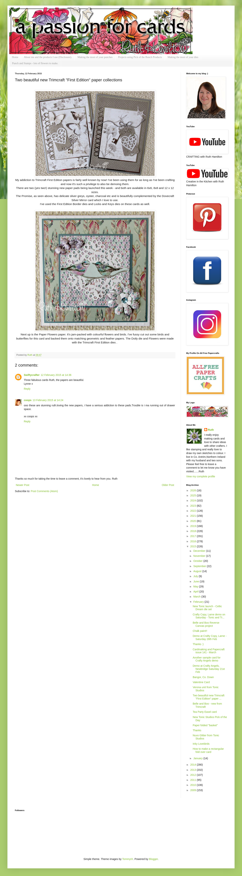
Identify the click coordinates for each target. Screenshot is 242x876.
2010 (193, 784)
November (199, 555)
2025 (193, 495)
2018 (193, 531)
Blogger (153, 859)
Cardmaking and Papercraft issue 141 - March (209, 651)
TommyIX (127, 859)
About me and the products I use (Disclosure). (48, 57)
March (197, 596)
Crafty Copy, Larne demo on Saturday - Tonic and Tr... (209, 616)
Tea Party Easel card (205, 711)
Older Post (168, 485)
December (199, 550)
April (196, 591)
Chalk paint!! (200, 630)
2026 (193, 490)
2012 (193, 774)
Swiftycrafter (32, 374)
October (198, 560)
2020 (193, 521)
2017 (193, 536)
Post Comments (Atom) (44, 491)
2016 (193, 541)
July (196, 576)
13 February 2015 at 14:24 (48, 400)
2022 (193, 510)
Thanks (197, 730)
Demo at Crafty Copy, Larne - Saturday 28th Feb (210, 637)
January (198, 758)
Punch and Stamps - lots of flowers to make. (35, 63)
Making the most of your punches (95, 57)
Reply (27, 388)
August (197, 571)
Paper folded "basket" (205, 725)
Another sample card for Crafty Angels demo (206, 659)
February (198, 601)
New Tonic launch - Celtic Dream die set (207, 608)
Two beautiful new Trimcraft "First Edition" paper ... (208, 697)
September (200, 566)
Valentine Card (201, 682)
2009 (193, 790)
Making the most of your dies (183, 57)
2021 (193, 515)
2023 (193, 505)
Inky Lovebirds (201, 743)
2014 (193, 764)
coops (27, 400)
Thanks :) (198, 644)
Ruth (30, 355)
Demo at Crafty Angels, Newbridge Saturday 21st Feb (209, 669)
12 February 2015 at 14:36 (56, 374)
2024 (193, 500)
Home (15, 57)
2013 (193, 769)
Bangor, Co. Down (203, 677)
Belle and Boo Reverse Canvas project (206, 624)
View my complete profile (200, 476)
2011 (193, 779)
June (196, 581)
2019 (193, 526)
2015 (193, 546)
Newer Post (22, 485)
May (196, 586)
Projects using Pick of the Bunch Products (140, 57)
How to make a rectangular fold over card (208, 750)
